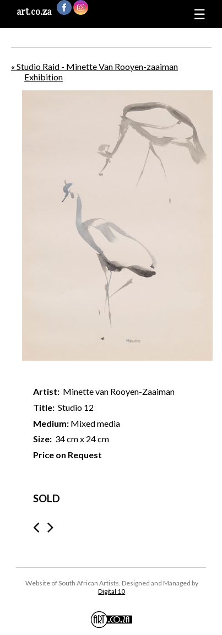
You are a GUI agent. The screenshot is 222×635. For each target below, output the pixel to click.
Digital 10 (111, 591)
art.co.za (34, 11)
